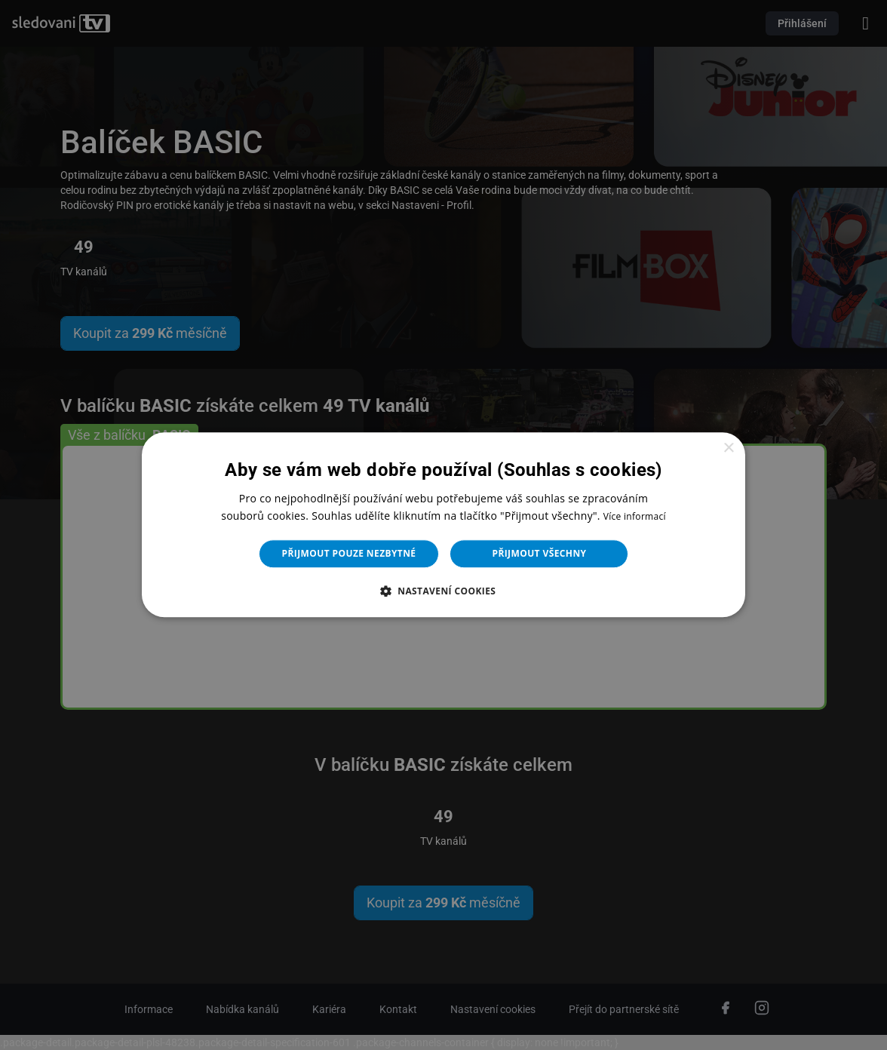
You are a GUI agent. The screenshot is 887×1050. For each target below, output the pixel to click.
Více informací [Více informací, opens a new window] (634, 517)
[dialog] (443, 525)
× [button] (728, 448)
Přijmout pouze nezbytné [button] (349, 554)
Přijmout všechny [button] (539, 554)
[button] (443, 591)
